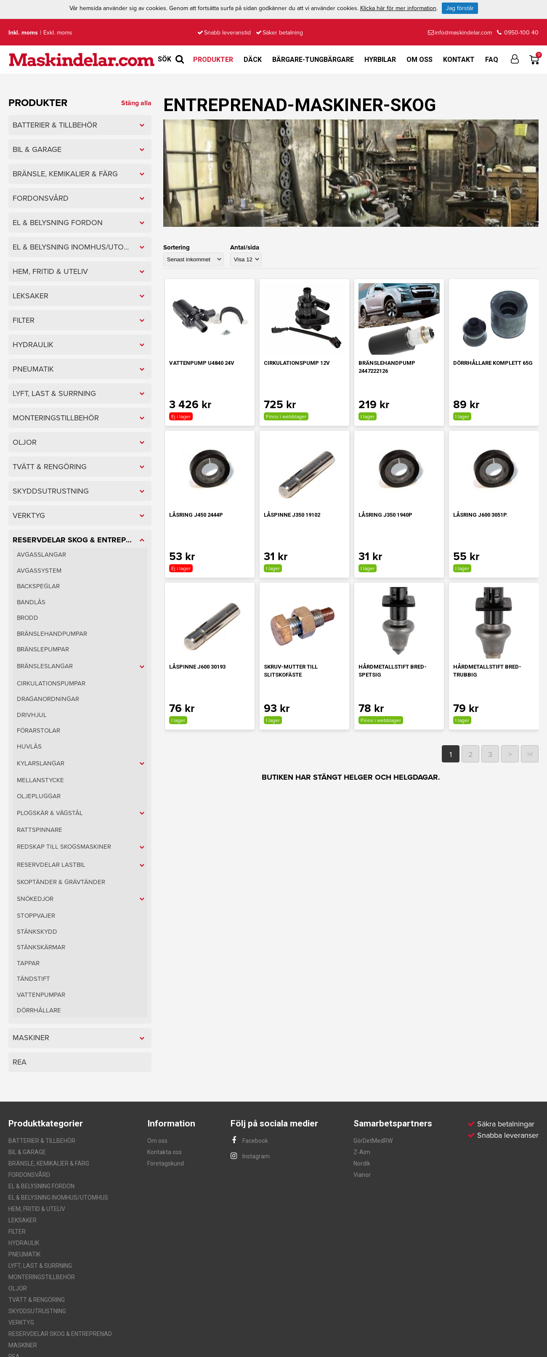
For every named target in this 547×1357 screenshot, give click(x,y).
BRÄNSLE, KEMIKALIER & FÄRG (48, 1163)
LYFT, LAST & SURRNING (40, 1265)
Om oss (419, 60)
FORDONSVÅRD (29, 1174)
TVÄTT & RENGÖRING (36, 1299)
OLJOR (17, 1288)
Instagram (250, 1156)
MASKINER (22, 1345)
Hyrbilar (380, 60)
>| (530, 754)
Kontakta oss (164, 1152)
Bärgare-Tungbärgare (313, 60)
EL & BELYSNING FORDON (41, 1186)
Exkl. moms (57, 32)
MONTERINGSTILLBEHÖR (41, 1277)
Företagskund (165, 1163)
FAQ (491, 60)
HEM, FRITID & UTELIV (36, 1209)
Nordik (361, 1163)
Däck (253, 60)
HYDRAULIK (23, 1243)
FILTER (17, 1231)
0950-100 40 (518, 32)
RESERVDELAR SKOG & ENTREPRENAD (60, 1333)
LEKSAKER (22, 1220)
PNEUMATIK (24, 1254)
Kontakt (459, 60)
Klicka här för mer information (398, 8)
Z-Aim (361, 1152)
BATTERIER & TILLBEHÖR (41, 1140)
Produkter (213, 60)
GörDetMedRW (373, 1140)
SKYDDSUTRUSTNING (37, 1311)
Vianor (362, 1174)
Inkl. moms (23, 32)
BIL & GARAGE (27, 1152)
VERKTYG (21, 1322)
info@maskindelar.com (460, 32)
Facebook (249, 1140)
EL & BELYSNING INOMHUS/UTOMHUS (58, 1197)
